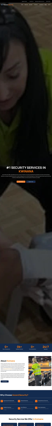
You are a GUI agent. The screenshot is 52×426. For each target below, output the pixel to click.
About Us (26, 4)
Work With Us (31, 1)
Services (30, 4)
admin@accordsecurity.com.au (39, 1)
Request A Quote (24, 1)
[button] (31, 5)
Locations (36, 4)
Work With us (2, 1)
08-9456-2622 (48, 1)
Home (22, 4)
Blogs (46, 4)
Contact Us (41, 4)
